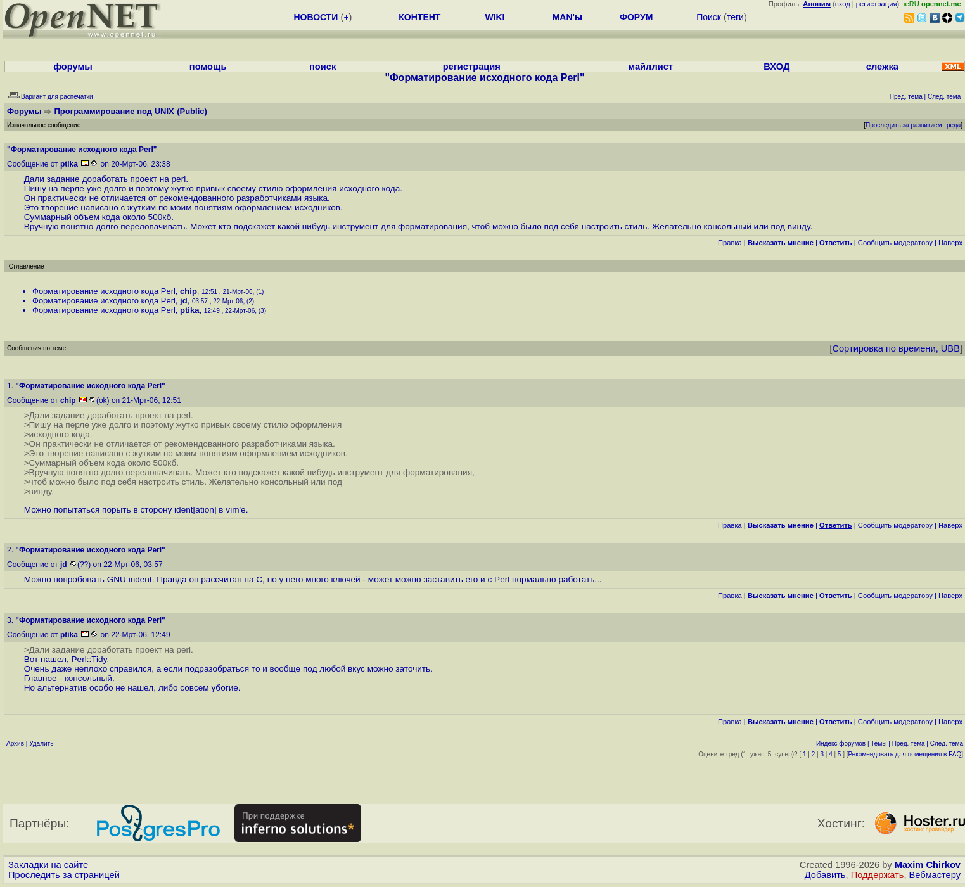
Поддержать (877, 875)
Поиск (708, 17)
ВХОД (776, 66)
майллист (650, 66)
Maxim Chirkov (928, 865)
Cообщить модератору (895, 242)
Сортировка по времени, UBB (896, 348)
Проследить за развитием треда (913, 125)
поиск (322, 66)
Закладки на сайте (48, 865)
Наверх (950, 242)
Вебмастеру (935, 875)
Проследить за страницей (64, 875)
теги (735, 17)
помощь (208, 66)
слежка (882, 66)
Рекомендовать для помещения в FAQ (905, 754)
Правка (730, 242)
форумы (73, 66)
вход (842, 4)
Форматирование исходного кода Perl (104, 291)
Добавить (825, 875)
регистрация (876, 4)
